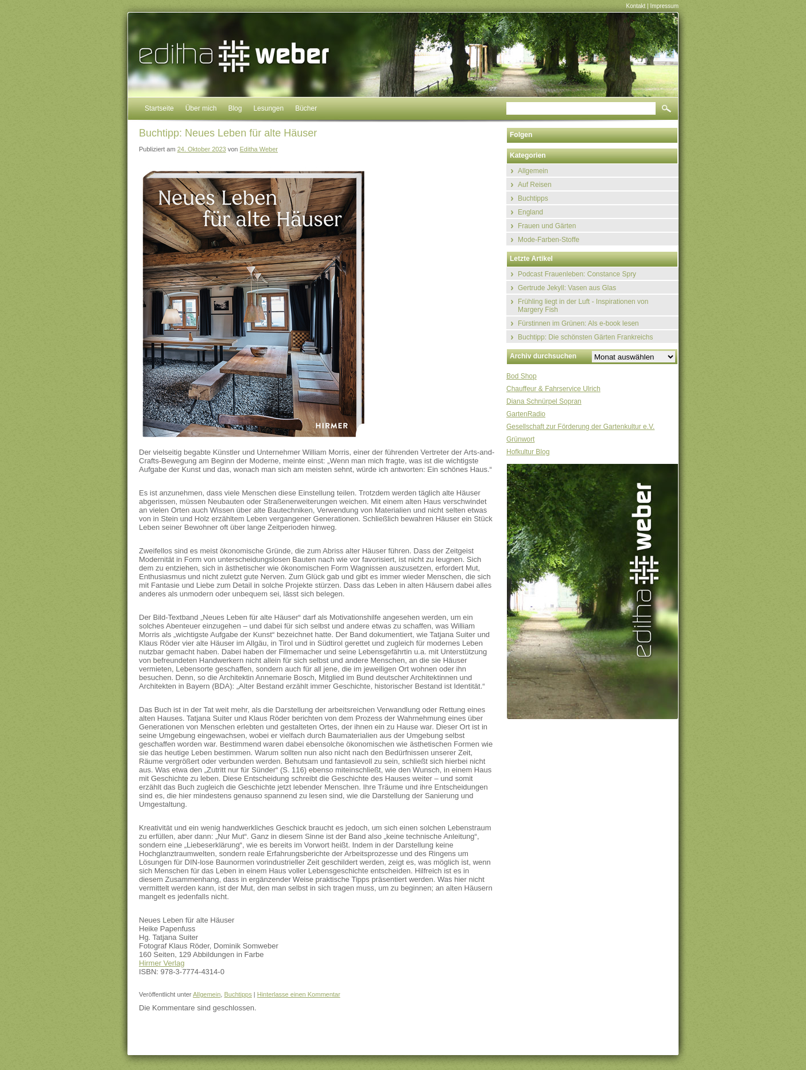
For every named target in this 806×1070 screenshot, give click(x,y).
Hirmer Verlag (161, 963)
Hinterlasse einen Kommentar (298, 994)
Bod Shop (521, 376)
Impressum (664, 6)
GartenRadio (525, 414)
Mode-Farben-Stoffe (548, 240)
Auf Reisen (535, 185)
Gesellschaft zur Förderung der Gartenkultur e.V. (580, 427)
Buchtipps (237, 994)
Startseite (159, 108)
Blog (235, 108)
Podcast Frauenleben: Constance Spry (577, 274)
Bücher (306, 108)
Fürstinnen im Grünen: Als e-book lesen (578, 323)
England (530, 212)
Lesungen (268, 108)
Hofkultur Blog (527, 452)
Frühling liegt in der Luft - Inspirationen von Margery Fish (583, 306)
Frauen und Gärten (547, 226)
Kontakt (635, 6)
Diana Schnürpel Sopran (544, 401)
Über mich (201, 108)
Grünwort (520, 439)
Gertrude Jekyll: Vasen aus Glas (567, 288)
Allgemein (206, 994)
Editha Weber (259, 149)
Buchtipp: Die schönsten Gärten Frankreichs (585, 337)
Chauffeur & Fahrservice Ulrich (553, 389)
